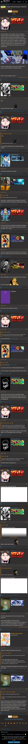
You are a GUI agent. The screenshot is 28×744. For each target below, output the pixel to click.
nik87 (12, 260)
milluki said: (4, 195)
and (11, 150)
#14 (26, 453)
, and (13, 173)
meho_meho (14, 599)
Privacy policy (18, 734)
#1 (26, 31)
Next (15, 11)
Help (23, 734)
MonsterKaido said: (6, 133)
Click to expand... (14, 537)
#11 (26, 359)
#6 (26, 222)
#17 (26, 565)
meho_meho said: (5, 653)
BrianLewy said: (5, 332)
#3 (26, 130)
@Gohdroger (13, 338)
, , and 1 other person (14, 79)
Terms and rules (10, 734)
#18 (26, 613)
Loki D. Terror (14, 84)
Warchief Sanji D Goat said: (8, 691)
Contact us (3, 734)
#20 (26, 688)
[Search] (26, 1)
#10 (26, 329)
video (17, 75)
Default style (4, 732)
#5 (26, 192)
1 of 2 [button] (10, 11)
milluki (3, 8)
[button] (1, 1)
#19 (26, 647)
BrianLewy (14, 235)
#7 (26, 249)
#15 (26, 483)
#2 (26, 98)
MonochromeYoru (15, 377)
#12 (26, 391)
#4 (26, 168)
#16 (26, 522)
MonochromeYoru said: (7, 423)
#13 (26, 420)
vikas (12, 178)
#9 (26, 305)
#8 (26, 274)
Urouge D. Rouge (15, 208)
